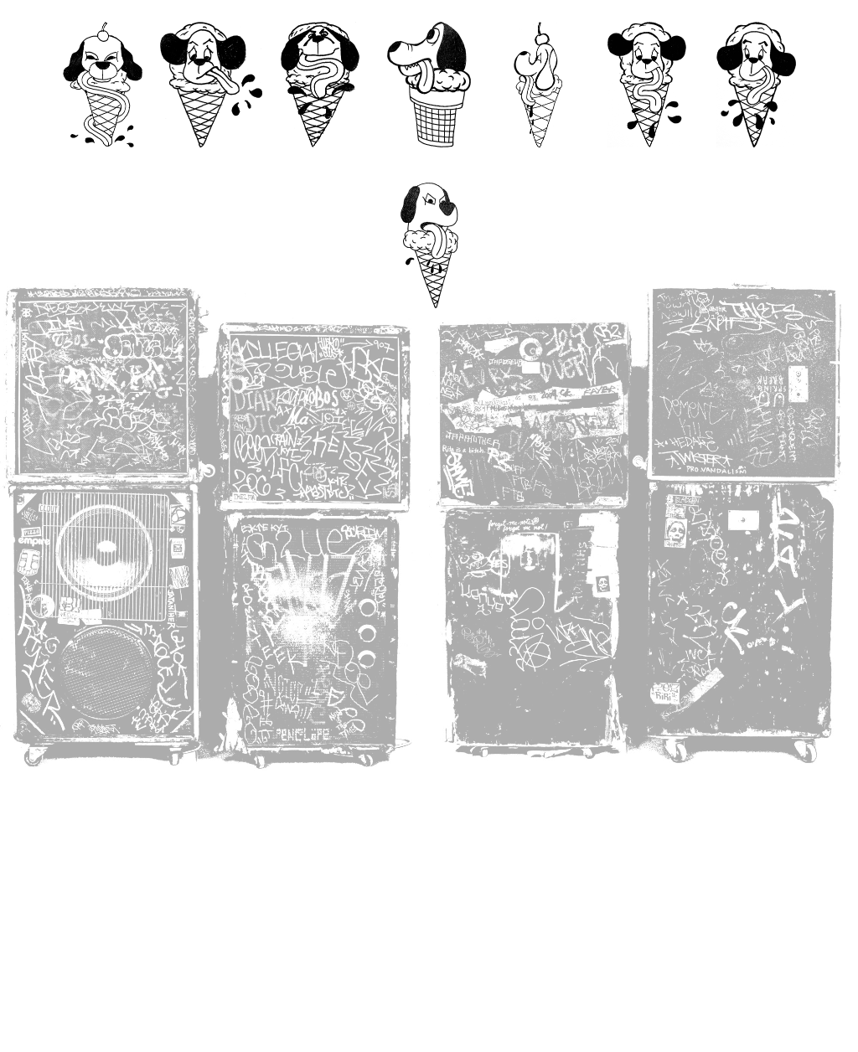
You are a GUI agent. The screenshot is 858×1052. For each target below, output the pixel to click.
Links (428, 324)
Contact (211, 164)
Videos (320, 164)
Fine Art (537, 164)
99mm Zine (429, 164)
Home (103, 164)
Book (647, 164)
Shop (755, 164)
